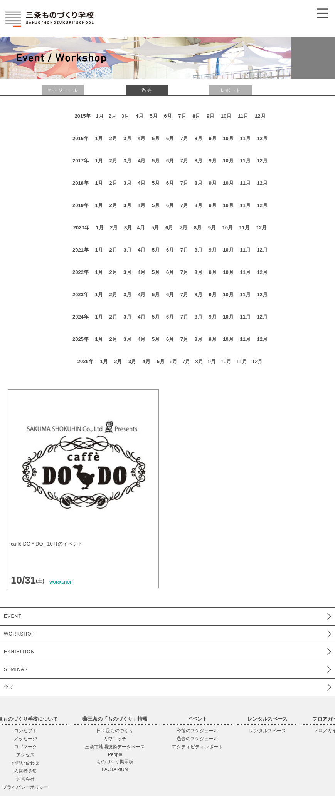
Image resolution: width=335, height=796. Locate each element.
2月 (113, 138)
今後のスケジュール (197, 730)
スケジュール (62, 90)
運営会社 (25, 779)
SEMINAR (16, 669)
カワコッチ (114, 738)
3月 (127, 138)
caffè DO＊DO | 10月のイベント (47, 544)
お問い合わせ (25, 763)
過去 (146, 90)
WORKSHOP (19, 634)
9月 (210, 116)
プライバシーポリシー (25, 787)
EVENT (13, 616)
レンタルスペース (267, 730)
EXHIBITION (19, 651)
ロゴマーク (25, 746)
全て (9, 687)
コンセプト (25, 730)
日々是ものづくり (114, 730)
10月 (226, 116)
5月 (154, 116)
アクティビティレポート (197, 746)
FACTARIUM (115, 769)
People (115, 754)
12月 (260, 116)
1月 (99, 138)
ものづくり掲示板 (114, 761)
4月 (139, 116)
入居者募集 (25, 771)
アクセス (25, 755)
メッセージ (25, 738)
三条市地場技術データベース (115, 746)
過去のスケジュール (197, 738)
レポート (231, 90)
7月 (182, 116)
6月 (168, 116)
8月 (196, 116)
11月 (243, 116)
